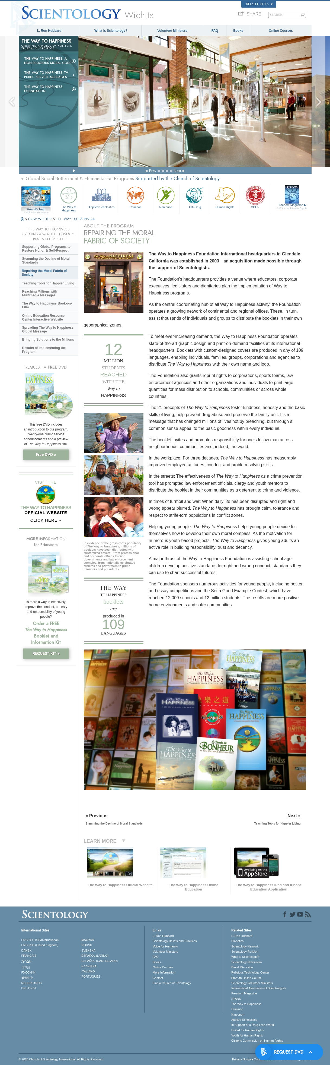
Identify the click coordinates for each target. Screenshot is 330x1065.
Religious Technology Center (250, 972)
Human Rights (224, 197)
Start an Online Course (246, 978)
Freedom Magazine (292, 206)
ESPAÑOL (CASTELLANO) (99, 960)
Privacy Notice (241, 1059)
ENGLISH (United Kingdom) (40, 945)
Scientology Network (244, 946)
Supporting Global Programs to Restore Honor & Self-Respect (46, 248)
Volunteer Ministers (172, 31)
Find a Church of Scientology (172, 983)
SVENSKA (88, 950)
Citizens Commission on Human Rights (257, 1040)
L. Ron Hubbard (49, 31)
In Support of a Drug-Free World (252, 1024)
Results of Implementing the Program (44, 350)
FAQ (215, 31)
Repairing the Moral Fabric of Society (44, 273)
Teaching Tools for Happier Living (48, 283)
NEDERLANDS (31, 983)
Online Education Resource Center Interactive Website (43, 317)
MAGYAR (87, 940)
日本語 (25, 967)
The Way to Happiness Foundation (43, 89)
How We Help (36, 209)
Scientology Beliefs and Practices (175, 941)
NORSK (86, 945)
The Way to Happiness (68, 198)
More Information (164, 972)
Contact (158, 978)
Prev (152, 170)
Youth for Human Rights (247, 1035)
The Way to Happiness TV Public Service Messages (46, 75)
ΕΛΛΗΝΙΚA (89, 966)
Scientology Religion (244, 951)
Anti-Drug (194, 197)
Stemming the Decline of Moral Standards (46, 260)
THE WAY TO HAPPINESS (75, 218)
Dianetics (237, 941)
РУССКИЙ (28, 972)
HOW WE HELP (40, 218)
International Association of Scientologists (258, 988)
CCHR (255, 197)
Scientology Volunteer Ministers (252, 983)
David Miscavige (242, 967)
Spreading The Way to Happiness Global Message (48, 329)
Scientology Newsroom (246, 962)
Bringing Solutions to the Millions (48, 339)
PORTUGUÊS (90, 976)
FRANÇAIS (29, 955)
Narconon (165, 197)
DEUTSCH (28, 988)
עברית (26, 961)
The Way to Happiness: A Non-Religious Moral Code (48, 60)
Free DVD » (46, 454)
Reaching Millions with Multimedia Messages (39, 293)
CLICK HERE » (46, 520)
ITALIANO (88, 971)
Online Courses (281, 31)
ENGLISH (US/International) (40, 940)
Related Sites (259, 4)
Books (238, 31)
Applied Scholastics (101, 197)
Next (177, 170)
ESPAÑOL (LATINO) (94, 955)
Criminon (135, 197)
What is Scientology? (110, 31)
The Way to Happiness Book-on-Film (47, 305)
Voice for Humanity (165, 946)
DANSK (26, 950)
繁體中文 (27, 978)
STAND (236, 998)
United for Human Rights (247, 1030)
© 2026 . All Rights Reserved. (61, 1059)
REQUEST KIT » (46, 653)
